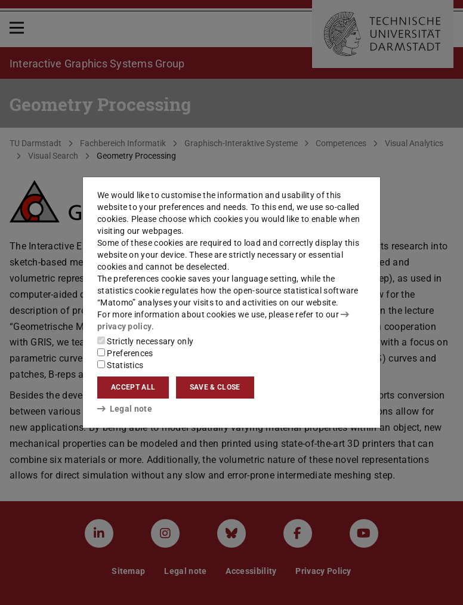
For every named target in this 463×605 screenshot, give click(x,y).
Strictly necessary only (145, 341)
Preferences (125, 353)
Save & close (215, 387)
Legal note (124, 408)
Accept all (133, 387)
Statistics (120, 365)
